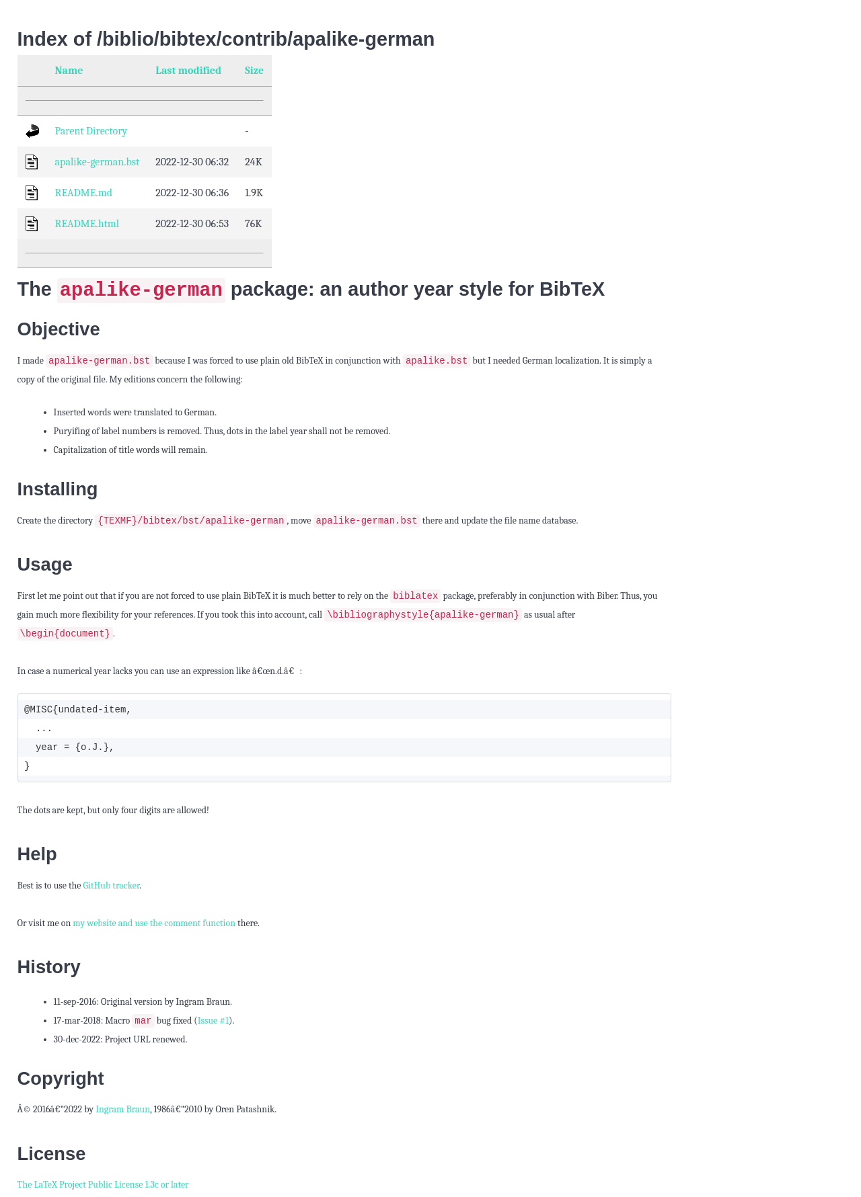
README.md (83, 193)
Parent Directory (91, 131)
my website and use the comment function (154, 925)
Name (69, 71)
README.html (87, 224)
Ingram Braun (123, 1112)
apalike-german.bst (97, 162)
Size (254, 71)
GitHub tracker (111, 887)
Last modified (188, 71)
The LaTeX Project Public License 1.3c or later (103, 1187)
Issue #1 (213, 1023)
